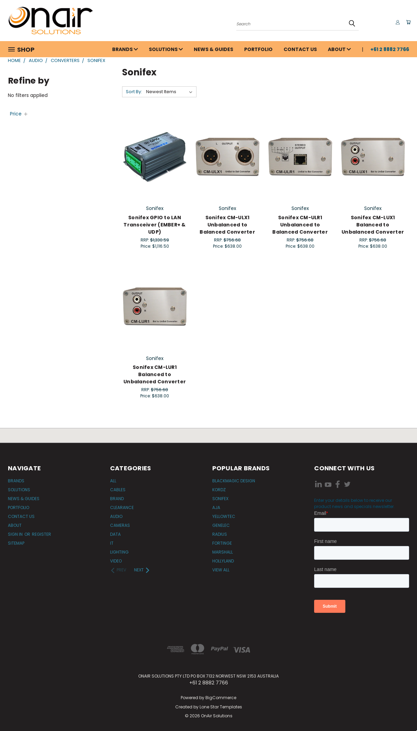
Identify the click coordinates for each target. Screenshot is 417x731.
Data (115, 534)
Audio (116, 516)
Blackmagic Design (233, 481)
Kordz (219, 490)
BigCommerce (220, 698)
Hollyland (223, 561)
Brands (125, 49)
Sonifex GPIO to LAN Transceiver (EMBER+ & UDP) (154, 224)
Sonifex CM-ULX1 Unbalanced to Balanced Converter (227, 224)
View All (220, 570)
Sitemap (16, 543)
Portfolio (258, 49)
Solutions (166, 49)
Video (116, 561)
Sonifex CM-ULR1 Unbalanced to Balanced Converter (300, 224)
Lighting (119, 552)
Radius (219, 534)
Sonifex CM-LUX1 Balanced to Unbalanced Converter (373, 224)
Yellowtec (223, 516)
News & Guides (213, 49)
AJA (216, 507)
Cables (118, 490)
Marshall (222, 552)
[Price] (19, 113)
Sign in (16, 534)
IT (112, 543)
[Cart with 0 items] (407, 22)
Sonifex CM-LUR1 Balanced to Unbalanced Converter (154, 374)
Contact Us (300, 49)
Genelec (221, 525)
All (113, 481)
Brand (117, 498)
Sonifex (220, 498)
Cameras (120, 525)
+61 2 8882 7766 (389, 49)
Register (41, 534)
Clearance (122, 507)
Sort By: (134, 91)
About (339, 49)
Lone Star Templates (221, 707)
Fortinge (222, 543)
